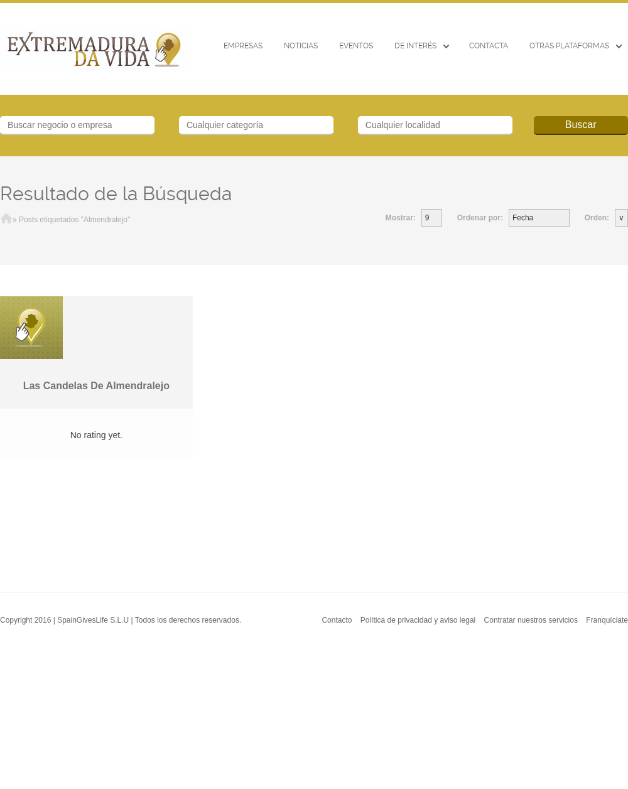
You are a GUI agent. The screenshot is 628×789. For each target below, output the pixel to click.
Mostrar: (401, 217)
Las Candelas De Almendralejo (96, 385)
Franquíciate (607, 620)
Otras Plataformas (569, 45)
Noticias (301, 45)
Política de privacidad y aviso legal (417, 620)
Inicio (6, 219)
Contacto (337, 620)
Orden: (597, 217)
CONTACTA (488, 45)
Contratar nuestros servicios (531, 620)
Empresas (243, 45)
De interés (415, 45)
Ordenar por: (480, 217)
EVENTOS (356, 45)
